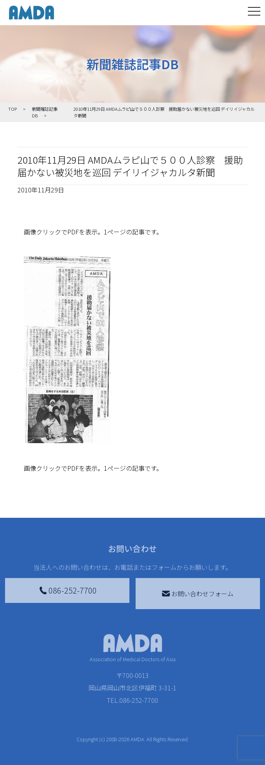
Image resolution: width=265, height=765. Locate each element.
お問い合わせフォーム (198, 593)
